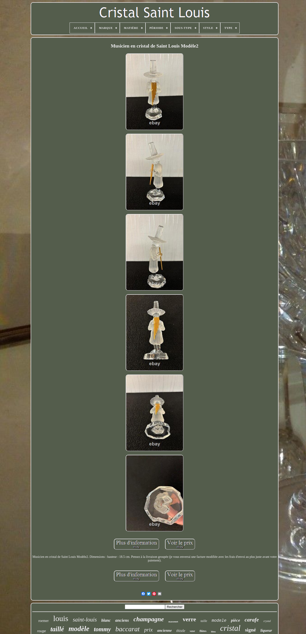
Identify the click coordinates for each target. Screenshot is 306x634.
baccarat (127, 629)
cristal (230, 628)
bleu (213, 631)
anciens (122, 620)
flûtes (203, 631)
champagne (148, 619)
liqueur (266, 630)
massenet (173, 621)
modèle (78, 629)
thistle (180, 631)
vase (192, 631)
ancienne (164, 630)
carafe (252, 620)
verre (189, 619)
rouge (41, 631)
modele (219, 620)
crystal (267, 621)
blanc (106, 620)
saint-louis (85, 619)
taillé (57, 629)
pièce (235, 620)
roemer (43, 621)
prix (148, 630)
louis (60, 618)
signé (250, 630)
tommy (102, 629)
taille (204, 621)
